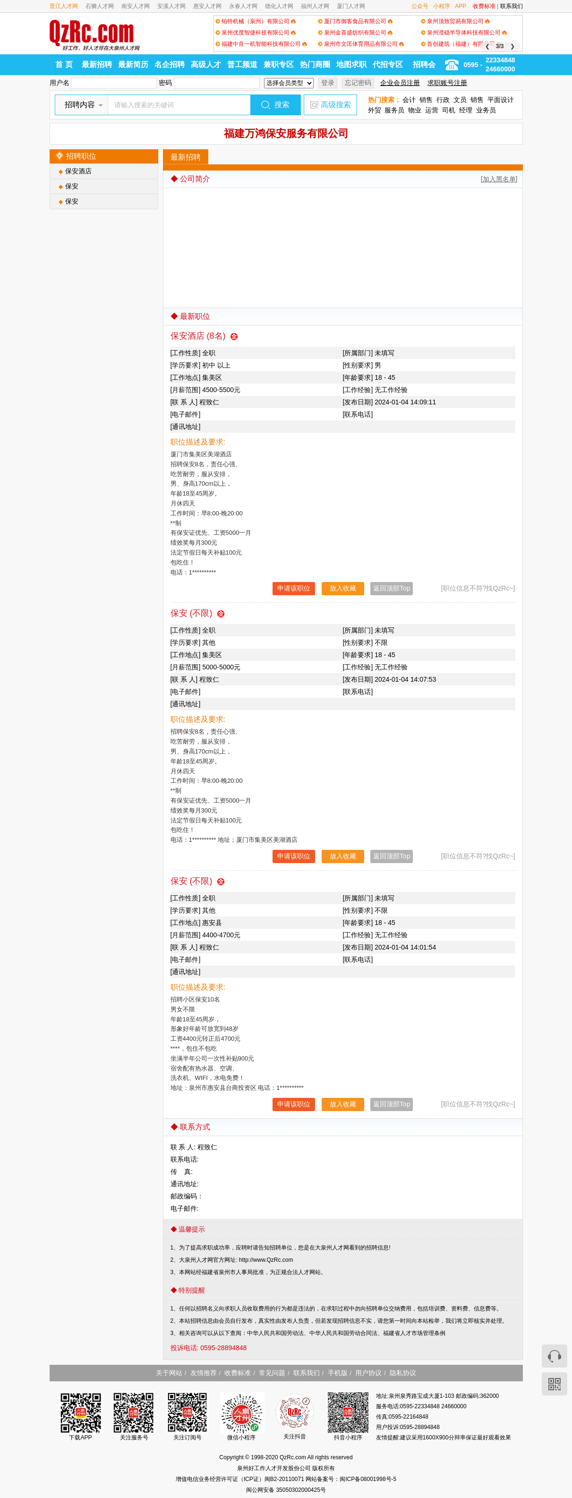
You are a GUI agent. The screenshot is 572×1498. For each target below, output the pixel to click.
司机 (448, 110)
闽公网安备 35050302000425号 (286, 1490)
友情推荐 (203, 1373)
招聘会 (424, 64)
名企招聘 (169, 64)
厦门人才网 (351, 6)
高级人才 (206, 64)
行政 (443, 99)
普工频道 (242, 64)
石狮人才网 (99, 6)
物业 (414, 110)
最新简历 (133, 64)
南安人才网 (135, 6)
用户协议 (368, 1373)
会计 (409, 99)
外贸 (374, 110)
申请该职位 (293, 588)
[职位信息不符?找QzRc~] (478, 588)
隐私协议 (403, 1373)
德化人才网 (279, 6)
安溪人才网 (171, 6)
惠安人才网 (207, 6)
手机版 (338, 1373)
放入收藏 (343, 588)
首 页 (63, 64)
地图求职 (351, 64)
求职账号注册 (447, 82)
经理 (465, 110)
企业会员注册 (400, 82)
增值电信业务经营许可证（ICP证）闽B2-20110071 (241, 1479)
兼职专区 (279, 64)
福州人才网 (315, 6)
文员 (460, 99)
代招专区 (388, 64)
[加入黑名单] (499, 179)
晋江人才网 (64, 6)
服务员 (394, 110)
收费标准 (484, 6)
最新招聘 (97, 64)
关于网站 (169, 1373)
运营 (431, 110)
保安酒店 (78, 171)
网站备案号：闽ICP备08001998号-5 (351, 1479)
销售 (426, 99)
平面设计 (500, 99)
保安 (71, 186)
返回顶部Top (391, 588)
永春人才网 (243, 6)
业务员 (486, 110)
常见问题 (272, 1373)
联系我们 (511, 6)
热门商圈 (315, 64)
